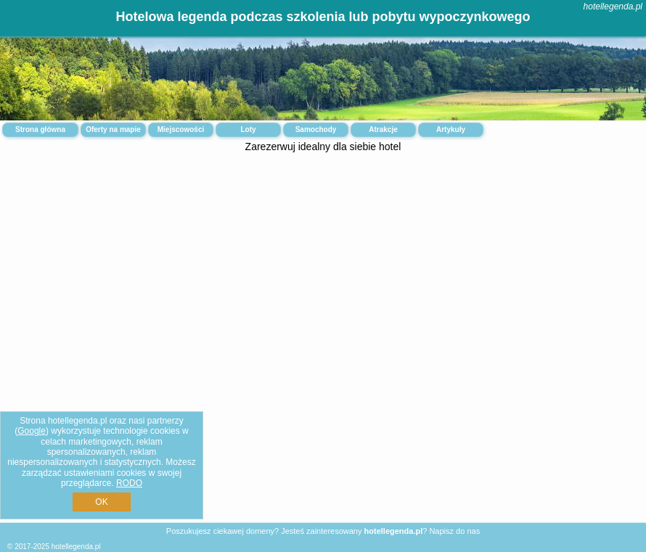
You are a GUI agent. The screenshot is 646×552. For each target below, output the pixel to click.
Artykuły (450, 129)
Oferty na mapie (113, 129)
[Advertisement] (323, 273)
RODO (129, 483)
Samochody (316, 129)
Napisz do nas (454, 531)
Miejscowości (181, 129)
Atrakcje (383, 129)
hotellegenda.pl (613, 6)
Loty (247, 129)
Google (31, 431)
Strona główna (40, 129)
